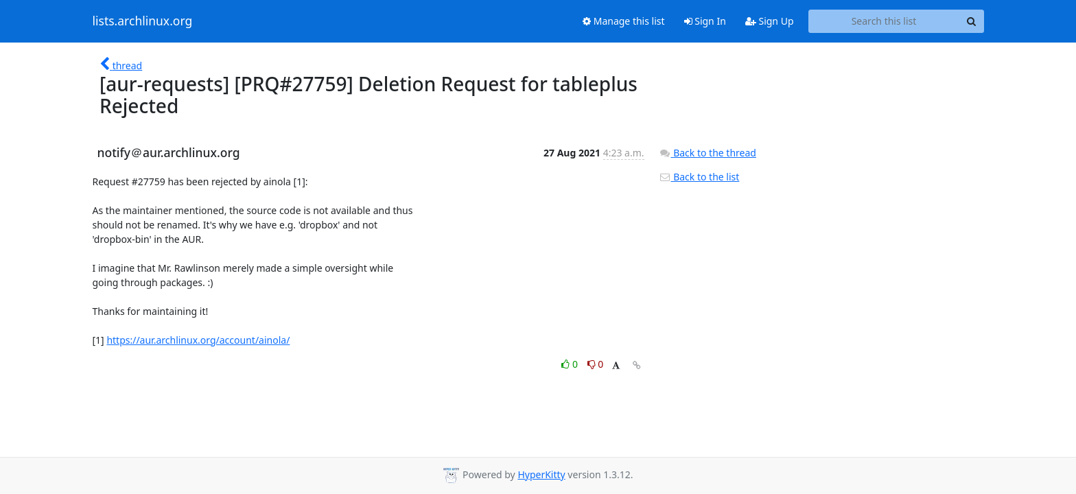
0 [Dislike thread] (595, 363)
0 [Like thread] (570, 363)
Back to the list (699, 176)
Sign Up (769, 20)
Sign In (705, 20)
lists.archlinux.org (143, 21)
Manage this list (624, 20)
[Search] (971, 21)
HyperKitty (541, 474)
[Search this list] (884, 21)
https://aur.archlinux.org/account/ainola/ (198, 339)
